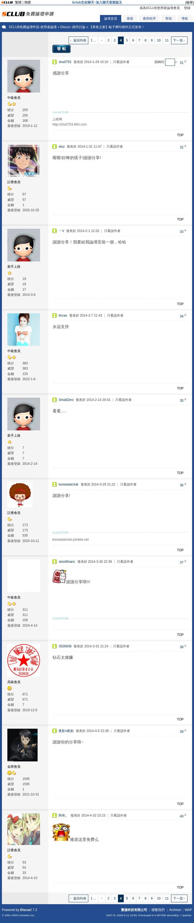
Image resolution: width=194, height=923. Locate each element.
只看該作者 (121, 62)
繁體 (18, 2)
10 (158, 40)
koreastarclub (68, 484)
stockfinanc (67, 562)
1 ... (93, 40)
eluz (62, 146)
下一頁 (178, 40)
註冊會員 (13, 182)
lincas (63, 315)
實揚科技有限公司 (134, 910)
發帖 (62, 48)
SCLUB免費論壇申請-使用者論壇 (33, 27)
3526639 (65, 646)
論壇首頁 (110, 18)
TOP (180, 135)
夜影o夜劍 (66, 731)
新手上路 (13, 267)
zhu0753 (65, 62)
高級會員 (13, 682)
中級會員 (13, 98)
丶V (61, 231)
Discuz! (26, 910)
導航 (184, 18)
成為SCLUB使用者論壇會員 (160, 8)
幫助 (168, 18)
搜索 (130, 18)
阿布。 (63, 815)
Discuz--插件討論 (72, 27)
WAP (188, 910)
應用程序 (149, 18)
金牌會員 (13, 767)
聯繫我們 (158, 910)
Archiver (175, 910)
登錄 (187, 8)
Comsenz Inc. (27, 915)
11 (167, 40)
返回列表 (79, 40)
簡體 (27, 2)
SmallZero (66, 400)
